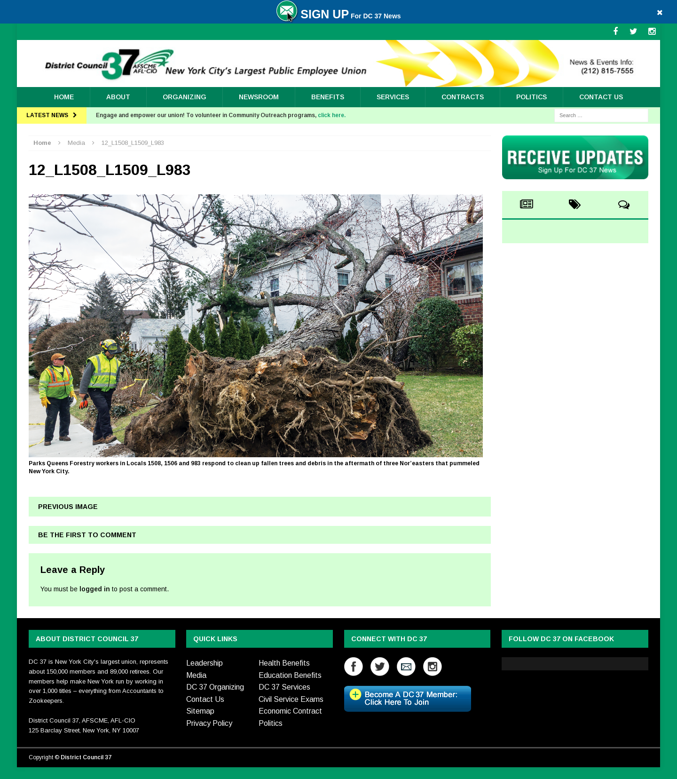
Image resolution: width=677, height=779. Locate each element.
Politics (531, 97)
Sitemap (200, 711)
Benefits (327, 97)
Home (64, 97)
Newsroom (259, 97)
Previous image (68, 506)
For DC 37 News (338, 16)
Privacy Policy (209, 723)
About (118, 97)
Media (196, 675)
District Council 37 (86, 757)
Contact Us (601, 97)
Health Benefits (284, 663)
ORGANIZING (184, 97)
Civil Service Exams (291, 699)
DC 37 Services (284, 687)
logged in (94, 589)
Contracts (462, 97)
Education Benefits (290, 675)
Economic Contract (290, 711)
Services (393, 97)
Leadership (204, 663)
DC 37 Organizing (215, 687)
